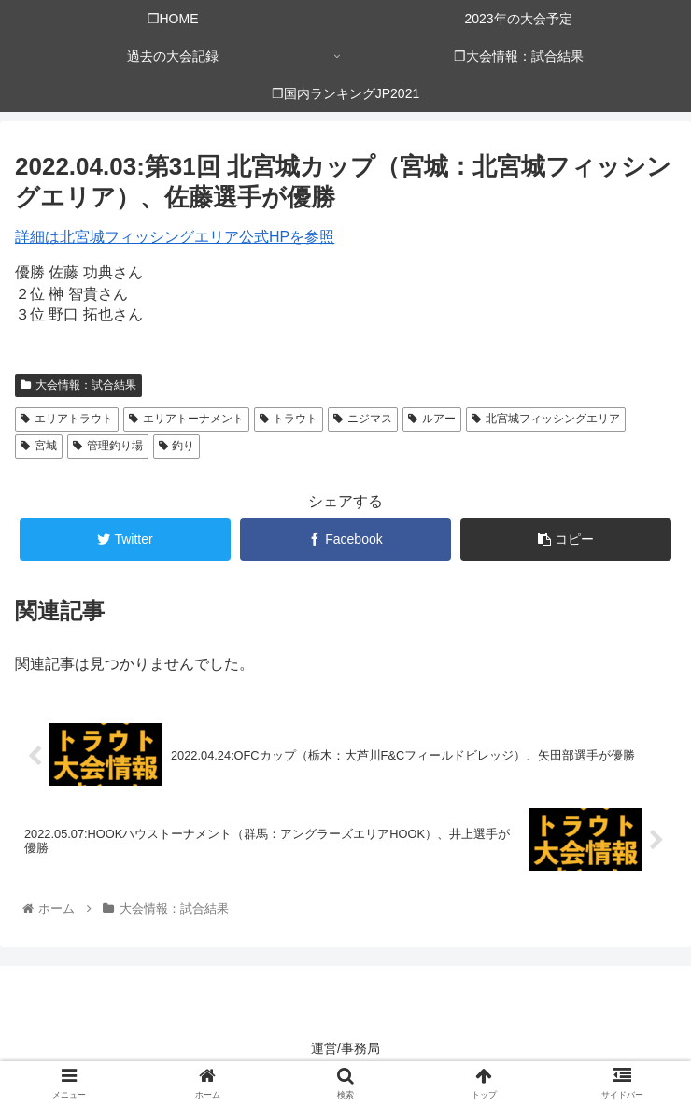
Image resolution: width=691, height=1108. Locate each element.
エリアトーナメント (186, 418)
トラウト (289, 418)
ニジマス (362, 418)
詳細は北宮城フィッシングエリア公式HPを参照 (174, 237)
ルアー (432, 418)
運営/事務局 (345, 1048)
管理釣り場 (108, 445)
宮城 (39, 445)
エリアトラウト (67, 418)
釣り (177, 445)
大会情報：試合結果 (78, 384)
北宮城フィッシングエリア (546, 418)
